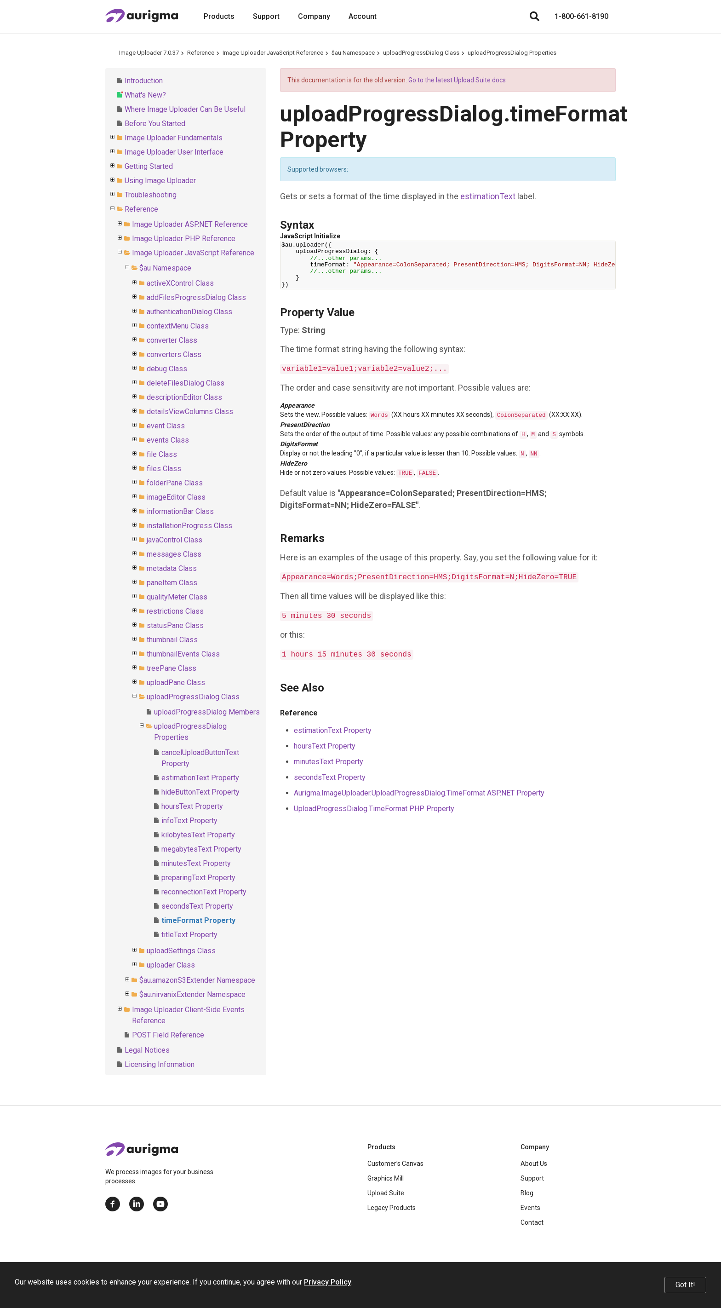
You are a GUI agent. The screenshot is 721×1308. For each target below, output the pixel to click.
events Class (168, 440)
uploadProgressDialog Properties (512, 52)
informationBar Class (180, 511)
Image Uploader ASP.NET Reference (190, 224)
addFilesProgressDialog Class (196, 297)
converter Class (172, 340)
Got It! (685, 1284)
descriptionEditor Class (184, 397)
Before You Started (155, 123)
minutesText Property (196, 863)
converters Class (174, 354)
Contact (532, 1222)
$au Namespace (353, 52)
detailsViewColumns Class (190, 411)
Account (363, 16)
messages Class (174, 554)
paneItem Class (172, 582)
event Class (166, 425)
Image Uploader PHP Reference (183, 238)
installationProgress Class (189, 525)
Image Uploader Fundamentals (174, 137)
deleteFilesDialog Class (185, 383)
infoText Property (189, 820)
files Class (164, 468)
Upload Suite (385, 1193)
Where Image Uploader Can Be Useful (185, 109)
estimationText (487, 196)
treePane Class (171, 668)
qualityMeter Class (177, 597)
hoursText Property (192, 806)
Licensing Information (160, 1064)
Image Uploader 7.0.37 (149, 52)
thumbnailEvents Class (183, 654)
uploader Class (171, 965)
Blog (527, 1193)
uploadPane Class (176, 682)
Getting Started (149, 166)
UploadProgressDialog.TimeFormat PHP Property (374, 808)
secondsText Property (197, 906)
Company (314, 16)
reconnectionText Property (203, 891)
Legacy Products (391, 1207)
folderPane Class (175, 482)
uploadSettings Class (181, 950)
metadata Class (172, 568)
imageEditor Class (176, 497)
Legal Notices (147, 1050)
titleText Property (189, 934)
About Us (534, 1163)
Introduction (144, 80)
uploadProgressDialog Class (421, 52)
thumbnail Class (172, 639)
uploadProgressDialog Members (207, 712)
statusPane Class (175, 625)
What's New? (145, 95)
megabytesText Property (201, 849)
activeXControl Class (180, 283)
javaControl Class (174, 540)
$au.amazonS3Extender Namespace (197, 980)
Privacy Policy (327, 1282)
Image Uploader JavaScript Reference (273, 52)
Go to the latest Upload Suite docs (457, 80)
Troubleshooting (151, 194)
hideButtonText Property (200, 792)
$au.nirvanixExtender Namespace (192, 994)
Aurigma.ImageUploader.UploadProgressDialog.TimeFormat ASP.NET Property (419, 793)
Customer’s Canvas (395, 1163)
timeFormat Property (198, 920)
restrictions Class (175, 611)
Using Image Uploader (160, 180)
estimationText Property (200, 777)
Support (266, 16)
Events (530, 1207)
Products (219, 16)
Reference (200, 52)
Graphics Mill (385, 1178)
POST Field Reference (168, 1035)
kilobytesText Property (198, 834)
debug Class (167, 368)
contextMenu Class (178, 326)
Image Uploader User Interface (174, 152)
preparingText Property (198, 877)
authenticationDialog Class (189, 311)
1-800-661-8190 (581, 16)
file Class (162, 454)
